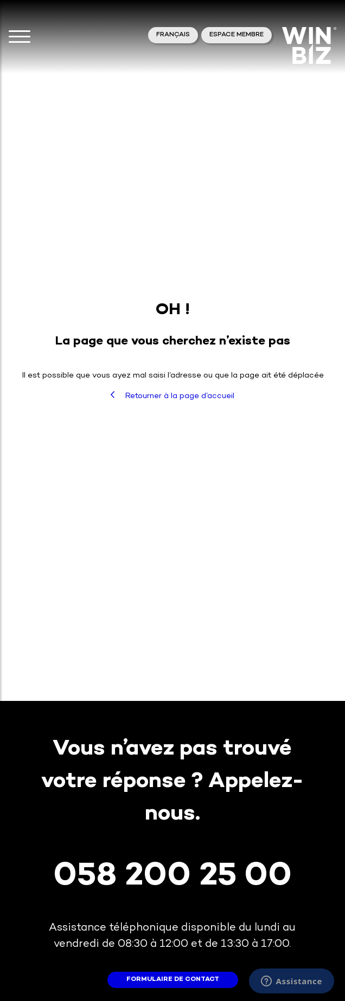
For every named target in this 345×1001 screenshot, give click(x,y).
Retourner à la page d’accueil (172, 395)
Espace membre (236, 34)
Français (173, 34)
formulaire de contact (172, 979)
